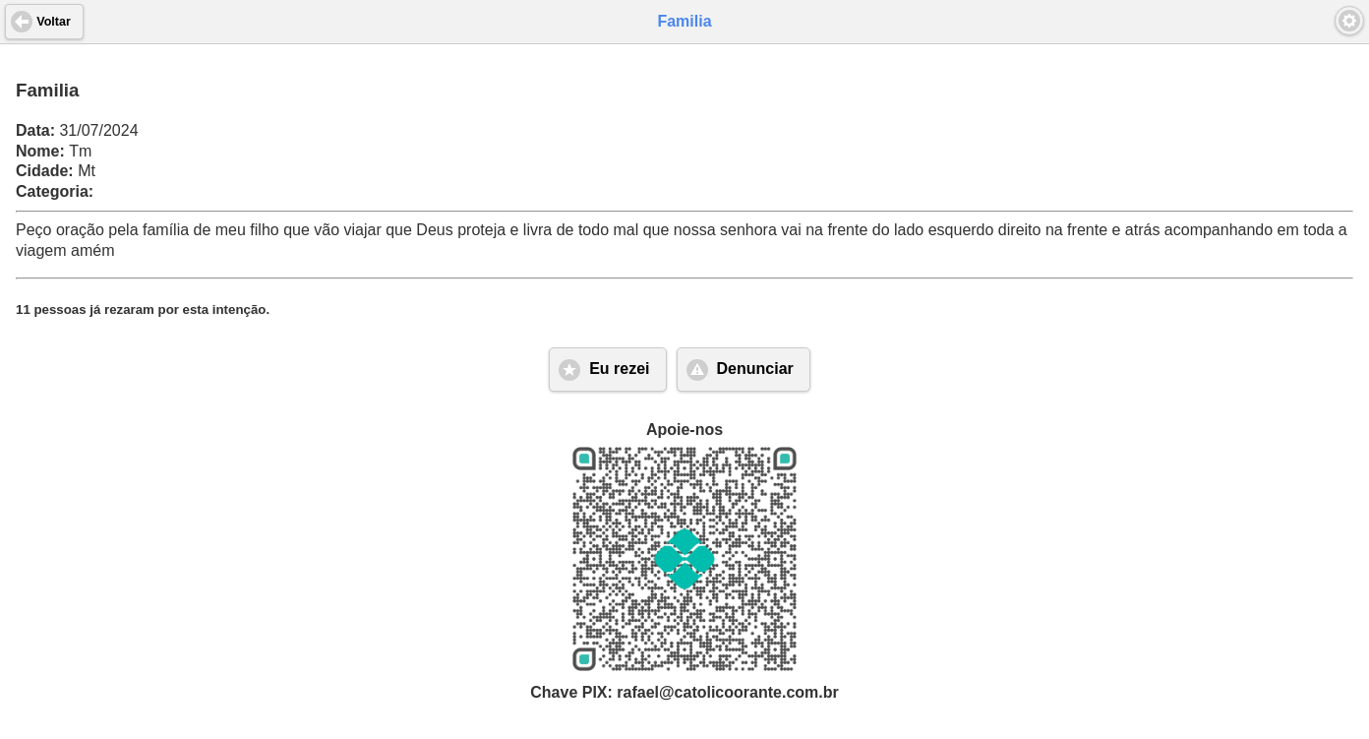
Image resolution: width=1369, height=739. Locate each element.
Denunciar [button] (755, 368)
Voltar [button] (53, 22)
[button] (1349, 20)
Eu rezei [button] (619, 368)
